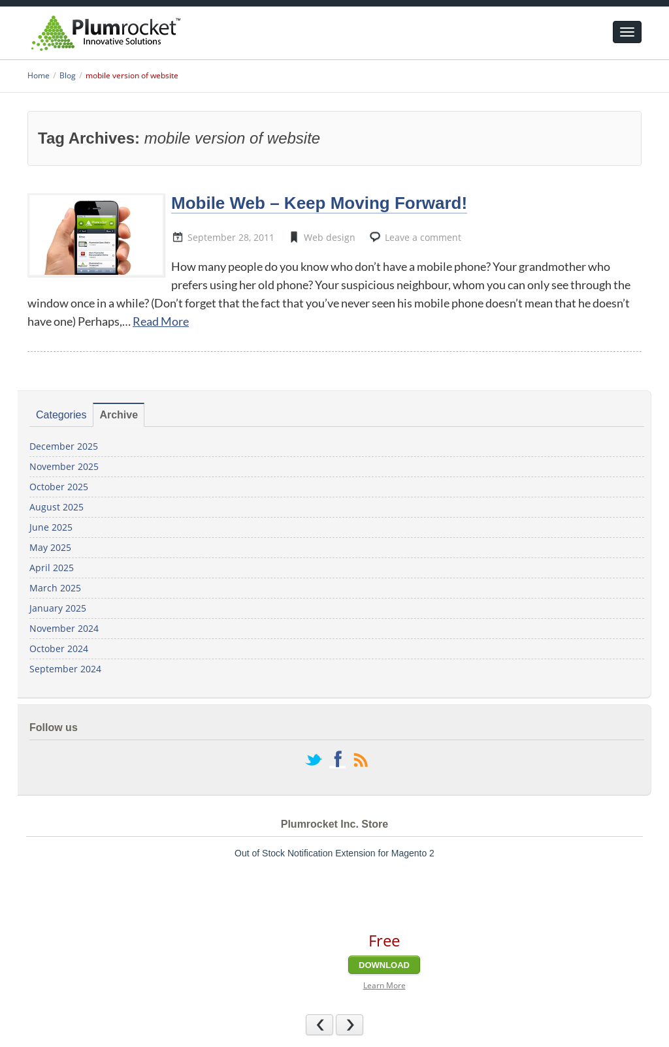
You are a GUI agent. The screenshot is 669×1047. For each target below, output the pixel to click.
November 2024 (64, 628)
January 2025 (57, 608)
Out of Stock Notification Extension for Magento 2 (334, 853)
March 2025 (55, 588)
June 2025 (51, 527)
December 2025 (63, 446)
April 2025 (51, 567)
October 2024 (58, 648)
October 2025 (58, 486)
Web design (329, 237)
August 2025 (56, 507)
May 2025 (50, 547)
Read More (161, 321)
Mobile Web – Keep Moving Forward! (319, 203)
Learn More (384, 985)
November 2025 (64, 466)
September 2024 (65, 669)
